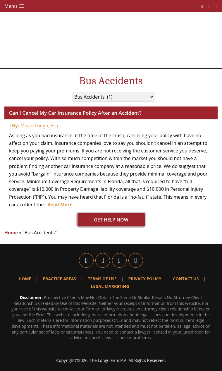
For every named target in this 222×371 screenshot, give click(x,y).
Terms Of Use (102, 278)
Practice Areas (59, 278)
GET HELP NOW (111, 220)
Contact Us (186, 278)
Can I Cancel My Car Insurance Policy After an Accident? (75, 112)
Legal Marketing (110, 286)
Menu (14, 6)
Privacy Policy (144, 278)
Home (11, 232)
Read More (61, 204)
